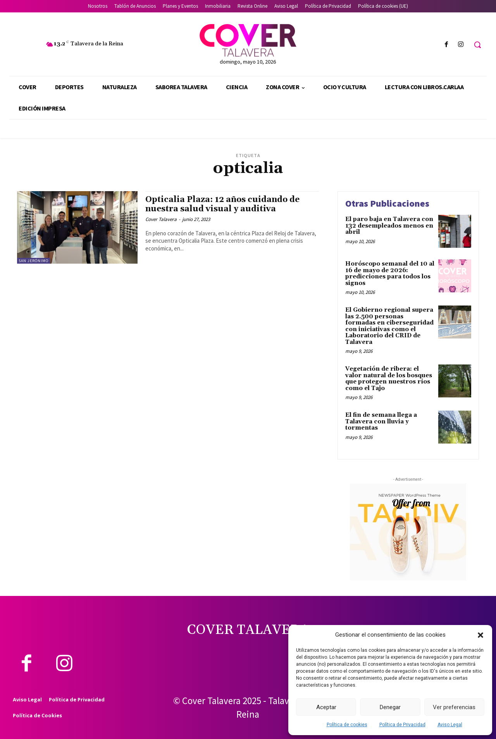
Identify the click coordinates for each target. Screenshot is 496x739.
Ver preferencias (454, 707)
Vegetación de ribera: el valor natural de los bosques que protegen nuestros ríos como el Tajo (388, 378)
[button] (480, 635)
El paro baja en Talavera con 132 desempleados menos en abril (389, 226)
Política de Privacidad (402, 724)
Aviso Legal (449, 724)
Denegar (390, 707)
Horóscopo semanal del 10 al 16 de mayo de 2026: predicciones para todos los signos (389, 273)
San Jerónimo (33, 260)
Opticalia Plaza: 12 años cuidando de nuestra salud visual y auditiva (222, 204)
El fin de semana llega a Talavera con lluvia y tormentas (381, 421)
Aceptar (326, 707)
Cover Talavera (161, 219)
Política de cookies (347, 724)
